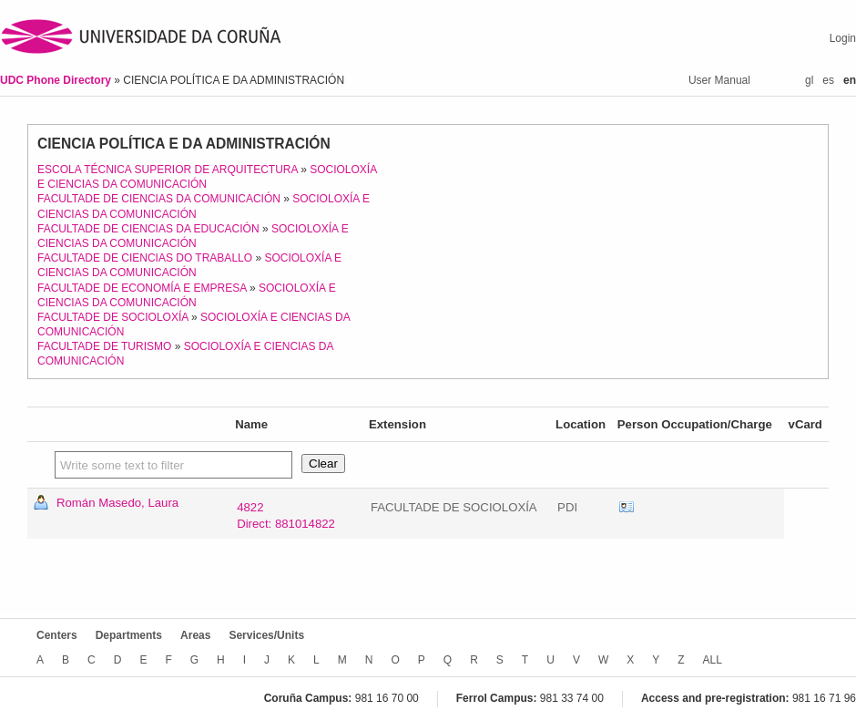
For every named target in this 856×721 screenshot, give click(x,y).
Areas (195, 635)
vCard (626, 508)
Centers (56, 635)
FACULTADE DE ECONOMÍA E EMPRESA (142, 288)
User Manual (719, 80)
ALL (712, 660)
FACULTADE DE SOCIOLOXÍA (113, 317)
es (828, 80)
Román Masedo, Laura (117, 503)
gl (809, 80)
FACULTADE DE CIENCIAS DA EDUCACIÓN (148, 228)
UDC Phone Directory (57, 80)
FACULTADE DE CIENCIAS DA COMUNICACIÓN (158, 198)
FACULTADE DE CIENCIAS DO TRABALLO (144, 258)
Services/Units (266, 635)
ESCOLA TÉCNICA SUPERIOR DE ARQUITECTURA (167, 169)
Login (843, 38)
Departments (129, 635)
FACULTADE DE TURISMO (104, 346)
